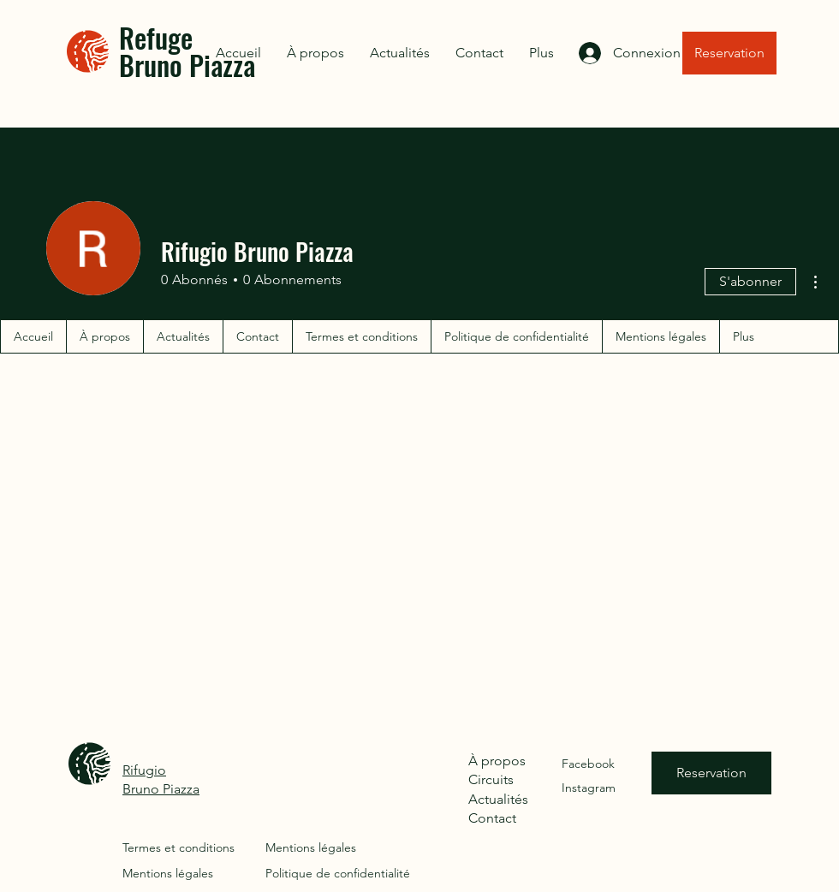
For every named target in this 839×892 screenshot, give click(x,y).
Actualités (498, 799)
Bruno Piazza (160, 789)
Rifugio (144, 770)
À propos (497, 760)
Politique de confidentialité (337, 873)
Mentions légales (167, 873)
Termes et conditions (178, 847)
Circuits (491, 779)
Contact (492, 818)
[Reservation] (729, 53)
